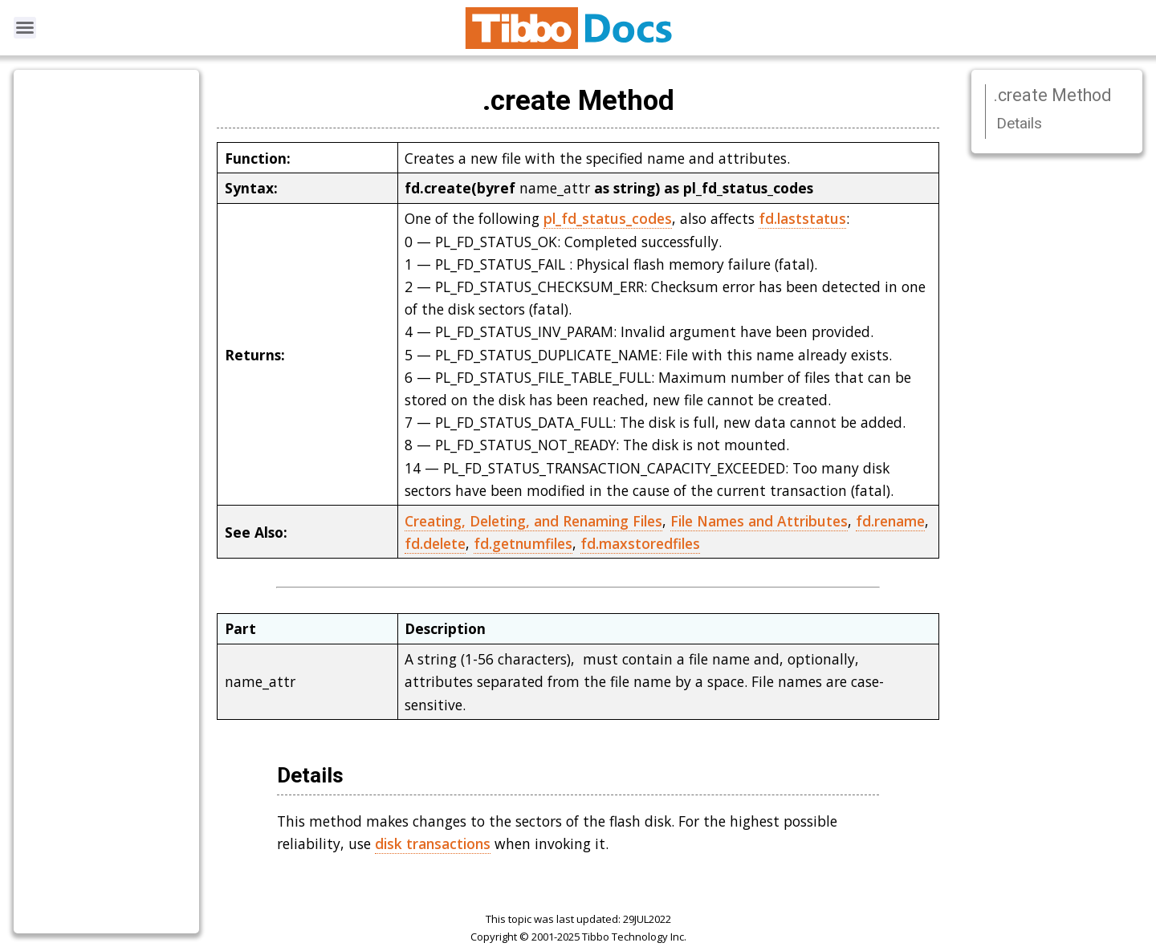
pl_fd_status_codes (607, 218)
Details (1019, 123)
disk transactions (432, 843)
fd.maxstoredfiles (640, 543)
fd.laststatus (802, 218)
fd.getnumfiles (523, 543)
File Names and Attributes (759, 520)
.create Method (1052, 95)
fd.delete (435, 543)
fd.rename (890, 520)
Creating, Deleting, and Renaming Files (533, 520)
